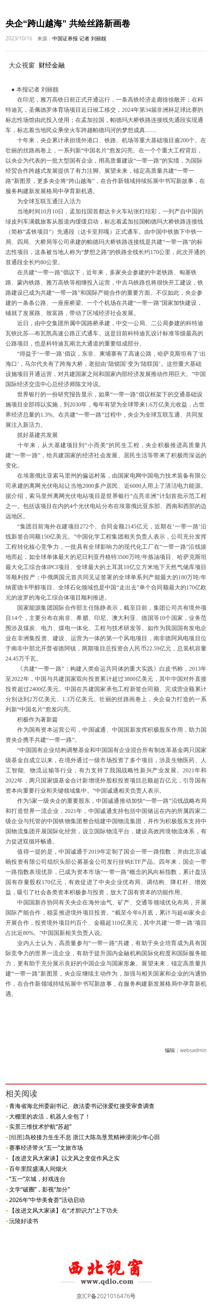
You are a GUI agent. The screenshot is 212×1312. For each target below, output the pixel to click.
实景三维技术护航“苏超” (40, 1127)
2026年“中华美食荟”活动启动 (47, 1200)
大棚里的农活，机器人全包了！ (50, 1116)
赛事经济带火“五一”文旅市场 (46, 1148)
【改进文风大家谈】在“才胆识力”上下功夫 (63, 1210)
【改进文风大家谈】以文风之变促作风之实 (64, 1158)
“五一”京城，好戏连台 (37, 1179)
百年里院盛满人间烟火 (38, 1169)
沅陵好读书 (23, 1221)
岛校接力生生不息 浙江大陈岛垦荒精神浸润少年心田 (92, 1137)
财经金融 (52, 65)
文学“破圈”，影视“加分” (39, 1189)
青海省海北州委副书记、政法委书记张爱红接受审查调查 (82, 1106)
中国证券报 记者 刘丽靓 (79, 38)
